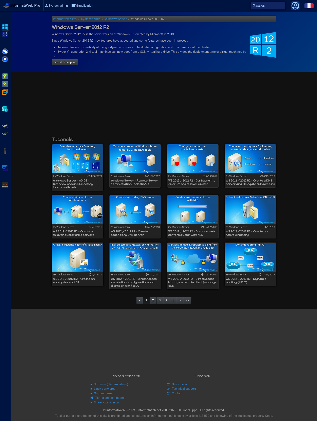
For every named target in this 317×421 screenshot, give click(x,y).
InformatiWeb (21, 6)
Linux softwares (104, 389)
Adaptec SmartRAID (5, 125)
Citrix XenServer (5, 59)
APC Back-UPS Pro (5, 150)
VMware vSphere (5, 83)
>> (187, 300)
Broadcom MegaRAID (5, 133)
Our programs (103, 393)
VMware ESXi (5, 76)
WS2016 (5, 34)
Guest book (179, 384)
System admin (56, 5)
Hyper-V (5, 108)
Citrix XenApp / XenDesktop (5, 51)
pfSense (5, 167)
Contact (177, 393)
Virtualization (82, 5)
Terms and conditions (110, 398)
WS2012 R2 (5, 26)
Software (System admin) (111, 384)
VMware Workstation (5, 91)
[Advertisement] (164, 106)
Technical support (184, 389)
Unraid (5, 185)
